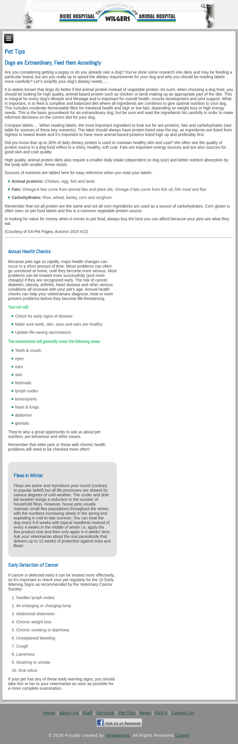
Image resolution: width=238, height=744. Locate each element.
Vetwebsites (117, 735)
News (145, 713)
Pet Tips (127, 713)
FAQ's (161, 713)
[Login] (182, 735)
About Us (69, 713)
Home (50, 713)
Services (106, 713)
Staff (88, 713)
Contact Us (182, 713)
